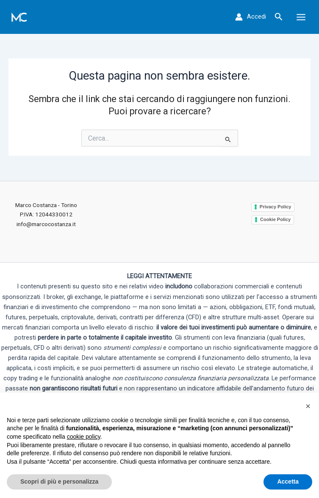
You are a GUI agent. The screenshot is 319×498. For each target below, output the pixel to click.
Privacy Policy (275, 206)
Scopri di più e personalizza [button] (59, 481)
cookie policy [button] (83, 436)
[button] (279, 17)
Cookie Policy (275, 219)
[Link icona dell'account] (250, 17)
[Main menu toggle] (301, 16)
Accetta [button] (288, 481)
